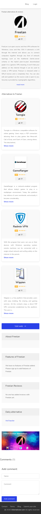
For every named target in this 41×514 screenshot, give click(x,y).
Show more (8, 146)
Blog (27, 4)
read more (20, 84)
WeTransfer (9, 421)
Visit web (20, 326)
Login (35, 4)
